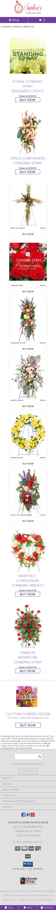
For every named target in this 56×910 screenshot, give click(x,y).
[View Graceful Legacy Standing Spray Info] (28, 376)
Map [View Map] (28, 907)
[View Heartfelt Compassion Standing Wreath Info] (28, 550)
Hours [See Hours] (47, 907)
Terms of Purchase (28, 900)
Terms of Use (46, 900)
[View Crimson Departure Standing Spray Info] (28, 626)
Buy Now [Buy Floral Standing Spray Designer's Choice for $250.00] (27, 100)
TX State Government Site (40, 895)
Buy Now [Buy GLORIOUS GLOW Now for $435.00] (28, 463)
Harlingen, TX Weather (14, 895)
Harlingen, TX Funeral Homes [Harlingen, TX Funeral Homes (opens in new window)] (14, 891)
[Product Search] (28, 756)
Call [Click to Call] (9, 907)
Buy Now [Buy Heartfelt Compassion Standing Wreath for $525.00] (27, 594)
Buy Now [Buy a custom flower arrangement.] (28, 725)
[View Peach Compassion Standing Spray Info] (28, 132)
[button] (28, 864)
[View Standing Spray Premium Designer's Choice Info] (28, 261)
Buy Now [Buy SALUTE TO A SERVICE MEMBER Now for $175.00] (28, 521)
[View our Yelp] (33, 815)
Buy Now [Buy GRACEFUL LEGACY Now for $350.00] (28, 406)
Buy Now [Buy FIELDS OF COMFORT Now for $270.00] (28, 234)
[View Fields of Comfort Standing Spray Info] (28, 204)
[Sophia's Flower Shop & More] (28, 13)
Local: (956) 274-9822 (28, 835)
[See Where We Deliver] (28, 771)
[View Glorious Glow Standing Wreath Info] (28, 434)
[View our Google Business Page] (28, 815)
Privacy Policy (10, 900)
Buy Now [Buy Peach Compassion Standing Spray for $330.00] (27, 172)
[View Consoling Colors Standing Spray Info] (28, 319)
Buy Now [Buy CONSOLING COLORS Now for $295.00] (28, 348)
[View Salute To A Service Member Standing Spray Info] (28, 491)
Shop (14, 20)
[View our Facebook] (24, 815)
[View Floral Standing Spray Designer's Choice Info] (28, 55)
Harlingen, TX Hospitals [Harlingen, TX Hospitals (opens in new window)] (44, 891)
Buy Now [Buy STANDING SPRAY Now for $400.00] (28, 291)
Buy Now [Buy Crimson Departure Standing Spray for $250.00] (27, 671)
